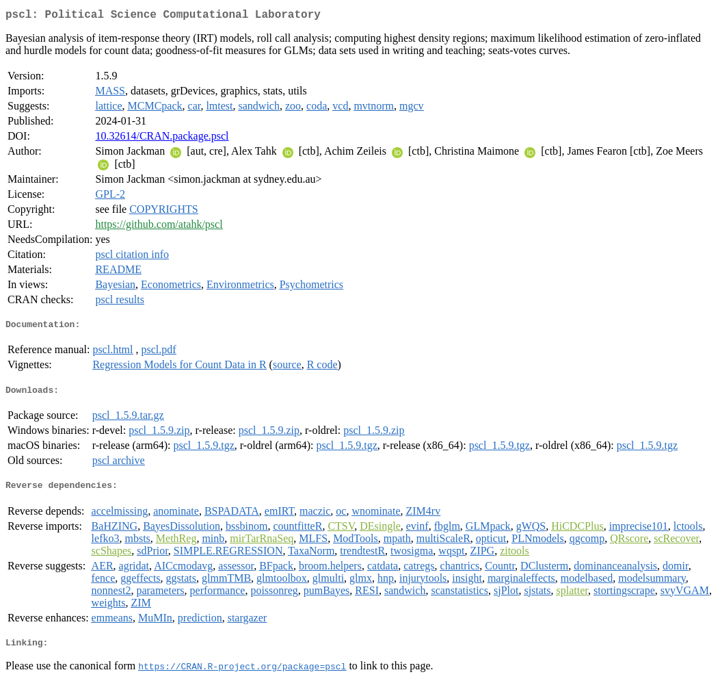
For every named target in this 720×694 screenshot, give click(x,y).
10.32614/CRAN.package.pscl (161, 138)
